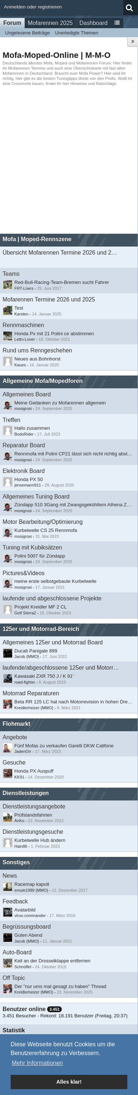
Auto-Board (17, 952)
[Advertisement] (69, 160)
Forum (12, 23)
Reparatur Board (24, 445)
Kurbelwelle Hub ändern (40, 840)
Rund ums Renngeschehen (37, 350)
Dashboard (93, 23)
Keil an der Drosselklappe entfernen (52, 960)
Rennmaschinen (23, 325)
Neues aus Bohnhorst (37, 359)
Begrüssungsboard (27, 927)
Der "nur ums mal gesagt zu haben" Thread (60, 986)
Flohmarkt (16, 724)
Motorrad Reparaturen (31, 693)
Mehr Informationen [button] (37, 1063)
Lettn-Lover (24, 339)
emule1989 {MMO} (31, 890)
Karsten (21, 314)
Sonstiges (16, 862)
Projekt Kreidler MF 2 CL (40, 607)
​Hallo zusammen (32, 428)
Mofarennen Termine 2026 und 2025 (49, 299)
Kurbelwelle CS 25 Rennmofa (45, 530)
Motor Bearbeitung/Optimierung (43, 522)
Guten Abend (28, 935)
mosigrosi (23, 408)
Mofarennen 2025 (50, 23)
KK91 (19, 777)
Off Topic (14, 978)
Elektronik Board (24, 471)
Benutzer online (24, 1009)
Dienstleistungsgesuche (33, 832)
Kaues (20, 365)
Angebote (15, 737)
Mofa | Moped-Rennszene (37, 239)
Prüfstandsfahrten (33, 815)
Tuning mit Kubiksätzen (32, 547)
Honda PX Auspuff (33, 771)
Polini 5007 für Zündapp (39, 556)
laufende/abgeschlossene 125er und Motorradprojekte (61, 668)
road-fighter (24, 682)
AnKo (19, 820)
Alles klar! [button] (69, 1082)
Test (18, 308)
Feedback (15, 901)
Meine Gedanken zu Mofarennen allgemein (60, 403)
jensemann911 (27, 485)
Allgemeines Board (27, 394)
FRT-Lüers (23, 288)
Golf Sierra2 (25, 613)
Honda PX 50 (28, 479)
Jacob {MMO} (26, 656)
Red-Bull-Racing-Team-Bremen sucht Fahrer (61, 282)
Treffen (12, 420)
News (10, 876)
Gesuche (14, 762)
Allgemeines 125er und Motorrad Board (53, 642)
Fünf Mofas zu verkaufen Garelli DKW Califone (64, 745)
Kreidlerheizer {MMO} (33, 708)
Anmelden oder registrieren (33, 7)
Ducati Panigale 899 (35, 651)
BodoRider (23, 434)
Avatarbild (25, 910)
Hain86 (20, 846)
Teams (11, 274)
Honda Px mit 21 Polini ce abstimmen (54, 333)
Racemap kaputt (31, 884)
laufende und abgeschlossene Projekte (52, 598)
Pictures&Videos (24, 573)
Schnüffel (22, 967)
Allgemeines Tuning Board (36, 496)
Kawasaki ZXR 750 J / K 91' (44, 676)
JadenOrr (22, 751)
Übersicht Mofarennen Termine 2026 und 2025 (61, 252)
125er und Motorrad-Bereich (41, 629)
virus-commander (30, 915)
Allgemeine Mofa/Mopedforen (42, 381)
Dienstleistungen (26, 793)
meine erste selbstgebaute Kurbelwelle (55, 581)
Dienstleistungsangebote (34, 806)
